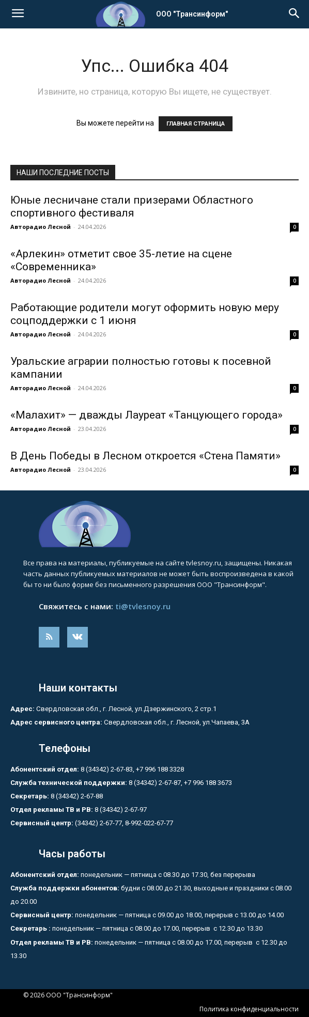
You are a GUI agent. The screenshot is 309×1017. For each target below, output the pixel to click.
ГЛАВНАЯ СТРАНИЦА (195, 123)
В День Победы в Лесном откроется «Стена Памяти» (145, 456)
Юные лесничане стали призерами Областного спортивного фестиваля (131, 206)
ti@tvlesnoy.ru (143, 606)
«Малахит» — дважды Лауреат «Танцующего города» (146, 415)
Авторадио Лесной (40, 226)
